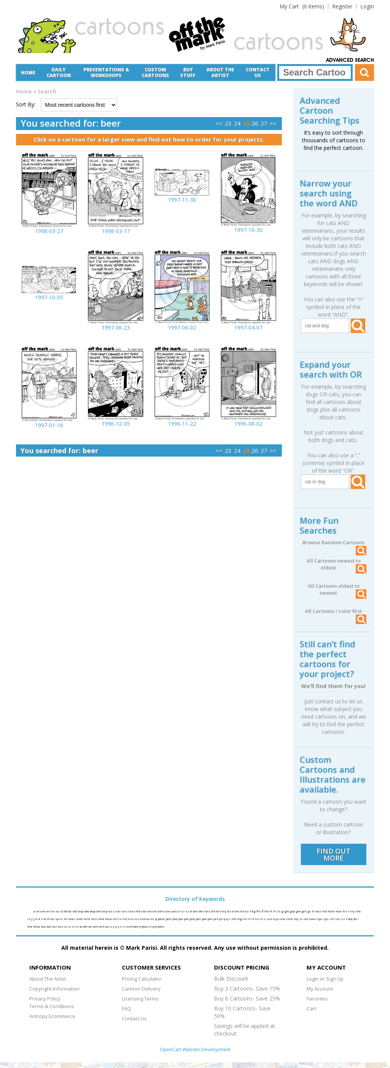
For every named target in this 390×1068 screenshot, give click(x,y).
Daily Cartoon (58, 72)
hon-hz (342, 911)
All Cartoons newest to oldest (336, 564)
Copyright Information (54, 988)
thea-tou (40, 926)
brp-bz (107, 911)
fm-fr (268, 911)
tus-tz (63, 926)
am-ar (45, 911)
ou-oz (150, 919)
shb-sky (292, 919)
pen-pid (172, 919)
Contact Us (258, 72)
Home (28, 72)
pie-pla (184, 919)
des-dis (205, 911)
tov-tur (52, 926)
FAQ (126, 1008)
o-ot (143, 919)
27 (264, 123)
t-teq (349, 919)
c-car (117, 911)
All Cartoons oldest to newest (337, 589)
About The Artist (47, 978)
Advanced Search (350, 60)
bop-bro (96, 911)
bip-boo (84, 911)
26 (254, 123)
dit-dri (216, 911)
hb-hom (329, 911)
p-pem (160, 919)
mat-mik (83, 919)
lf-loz (51, 919)
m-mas (70, 919)
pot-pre (207, 919)
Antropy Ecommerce (52, 1016)
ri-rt (251, 919)
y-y (117, 926)
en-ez (244, 911)
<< (219, 123)
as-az (56, 911)
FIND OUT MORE (333, 854)
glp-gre (296, 911)
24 (237, 123)
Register (342, 6)
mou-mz (112, 919)
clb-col (152, 911)
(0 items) (302, 6)
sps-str (329, 919)
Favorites (317, 998)
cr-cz (186, 911)
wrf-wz (104, 926)
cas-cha (127, 911)
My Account (320, 988)
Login (367, 6)
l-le (44, 919)
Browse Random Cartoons (334, 542)
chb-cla (140, 911)
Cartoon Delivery (141, 988)
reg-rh (242, 919)
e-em (236, 911)
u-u (71, 926)
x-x (112, 926)
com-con (164, 911)
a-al (37, 911)
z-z (123, 926)
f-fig (252, 911)
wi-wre (93, 926)
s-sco (268, 919)
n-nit (123, 919)
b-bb (64, 911)
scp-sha (279, 919)
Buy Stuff (187, 72)
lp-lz (60, 919)
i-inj (351, 911)
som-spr (316, 919)
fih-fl (260, 911)
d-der (194, 911)
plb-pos (196, 919)
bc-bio (73, 911)
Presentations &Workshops (106, 72)
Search (47, 91)
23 (228, 123)
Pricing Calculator (141, 978)
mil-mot (98, 919)
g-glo (285, 911)
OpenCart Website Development (195, 1049)
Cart (311, 1008)
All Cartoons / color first (335, 611)
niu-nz (134, 919)
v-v (77, 926)
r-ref (233, 919)
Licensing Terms (140, 998)
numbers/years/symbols (145, 926)
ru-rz (259, 919)
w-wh (84, 926)
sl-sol (304, 919)
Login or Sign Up (325, 978)
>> (273, 123)
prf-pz (218, 919)
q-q (226, 919)
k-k (38, 919)
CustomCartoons (155, 72)
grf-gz (307, 911)
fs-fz (277, 911)
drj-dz (227, 911)
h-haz (317, 911)
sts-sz (340, 919)
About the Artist (220, 72)
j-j (33, 919)
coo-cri (176, 911)
